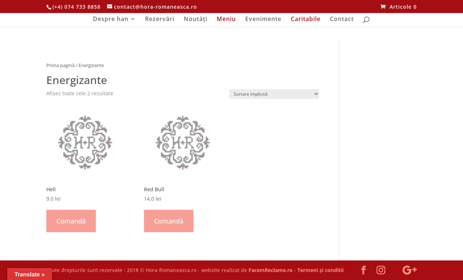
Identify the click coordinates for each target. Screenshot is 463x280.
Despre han (110, 19)
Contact (342, 19)
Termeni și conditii (320, 270)
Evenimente (263, 19)
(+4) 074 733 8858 (76, 6)
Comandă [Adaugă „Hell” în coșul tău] (71, 221)
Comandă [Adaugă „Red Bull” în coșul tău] (168, 221)
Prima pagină (60, 65)
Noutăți (195, 19)
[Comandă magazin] (274, 94)
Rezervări (159, 19)
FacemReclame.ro (271, 270)
